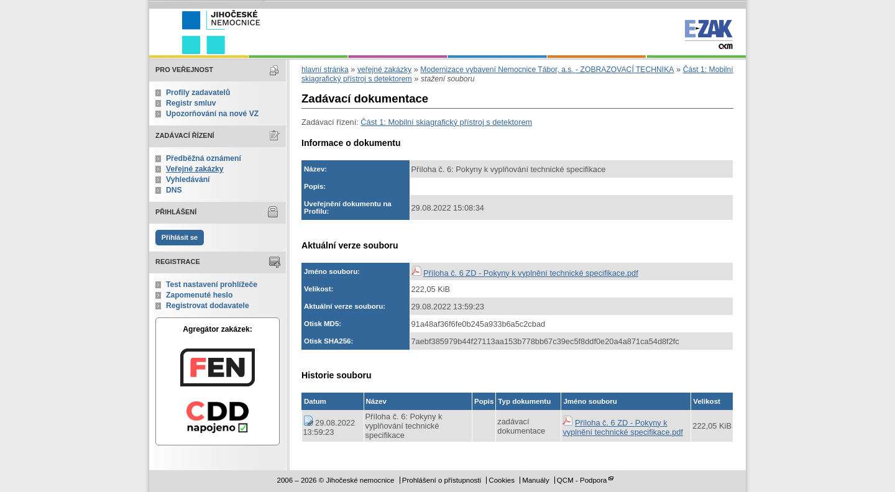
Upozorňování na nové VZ (212, 113)
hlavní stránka (325, 69)
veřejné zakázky (384, 69)
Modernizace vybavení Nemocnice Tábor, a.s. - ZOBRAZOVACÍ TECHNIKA (547, 69)
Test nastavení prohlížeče (211, 284)
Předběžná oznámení (203, 158)
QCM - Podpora (582, 480)
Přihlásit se (180, 237)
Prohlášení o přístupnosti (441, 480)
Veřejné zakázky (195, 169)
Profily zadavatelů (198, 92)
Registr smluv (191, 103)
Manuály (535, 480)
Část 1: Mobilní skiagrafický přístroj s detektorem (446, 122)
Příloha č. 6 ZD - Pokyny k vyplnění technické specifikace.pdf (530, 273)
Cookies (502, 480)
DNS (174, 190)
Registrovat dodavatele (207, 305)
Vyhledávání (188, 179)
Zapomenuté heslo (199, 295)
